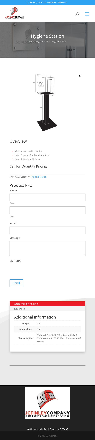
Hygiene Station (43, 41)
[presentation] (33, 270)
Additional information (26, 303)
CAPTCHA (15, 261)
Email (13, 223)
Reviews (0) (19, 308)
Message (15, 238)
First (12, 203)
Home (31, 41)
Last (12, 216)
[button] (80, 76)
